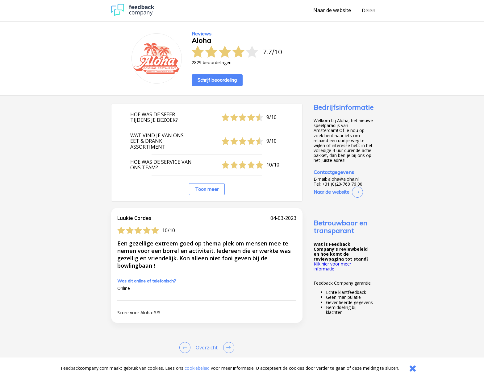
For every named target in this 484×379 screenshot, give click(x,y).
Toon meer (207, 189)
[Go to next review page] (227, 347)
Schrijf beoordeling (217, 80)
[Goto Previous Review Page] (186, 347)
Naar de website (332, 10)
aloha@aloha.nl (343, 179)
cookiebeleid (197, 368)
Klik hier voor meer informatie (332, 266)
